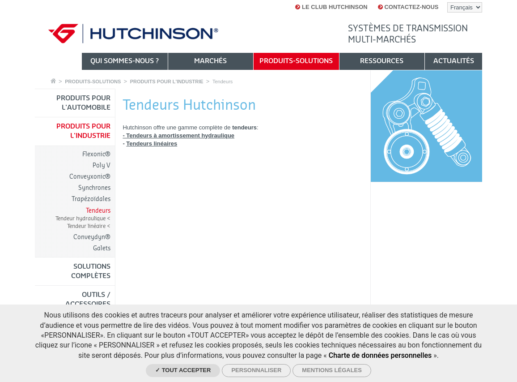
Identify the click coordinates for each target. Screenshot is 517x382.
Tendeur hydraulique (81, 218)
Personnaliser (256, 370)
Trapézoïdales (91, 199)
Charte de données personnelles (380, 355)
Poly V (101, 165)
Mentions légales (332, 370)
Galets (101, 248)
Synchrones (94, 188)
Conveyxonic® (89, 177)
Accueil (53, 80)
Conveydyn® (91, 237)
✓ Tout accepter (183, 370)
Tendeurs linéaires (151, 143)
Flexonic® (96, 154)
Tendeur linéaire (87, 226)
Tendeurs (222, 81)
